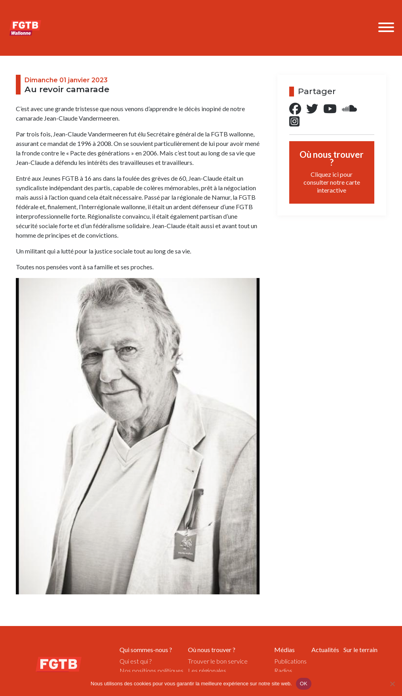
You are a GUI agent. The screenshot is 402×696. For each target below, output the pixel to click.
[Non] (392, 684)
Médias (284, 649)
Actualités (325, 649)
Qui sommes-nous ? (145, 649)
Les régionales (207, 670)
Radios (283, 670)
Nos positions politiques (151, 670)
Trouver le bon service (218, 661)
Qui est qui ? (135, 661)
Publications (290, 661)
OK (303, 684)
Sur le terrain (360, 649)
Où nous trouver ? (332, 171)
